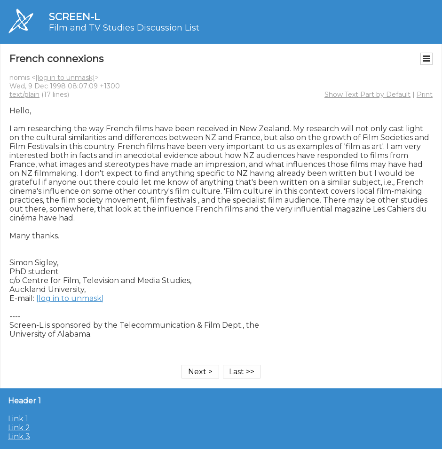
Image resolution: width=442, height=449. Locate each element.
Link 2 (19, 427)
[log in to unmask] (65, 77)
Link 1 (18, 418)
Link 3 (19, 436)
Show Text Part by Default (367, 94)
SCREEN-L (74, 17)
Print (425, 94)
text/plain (24, 94)
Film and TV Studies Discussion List (124, 28)
